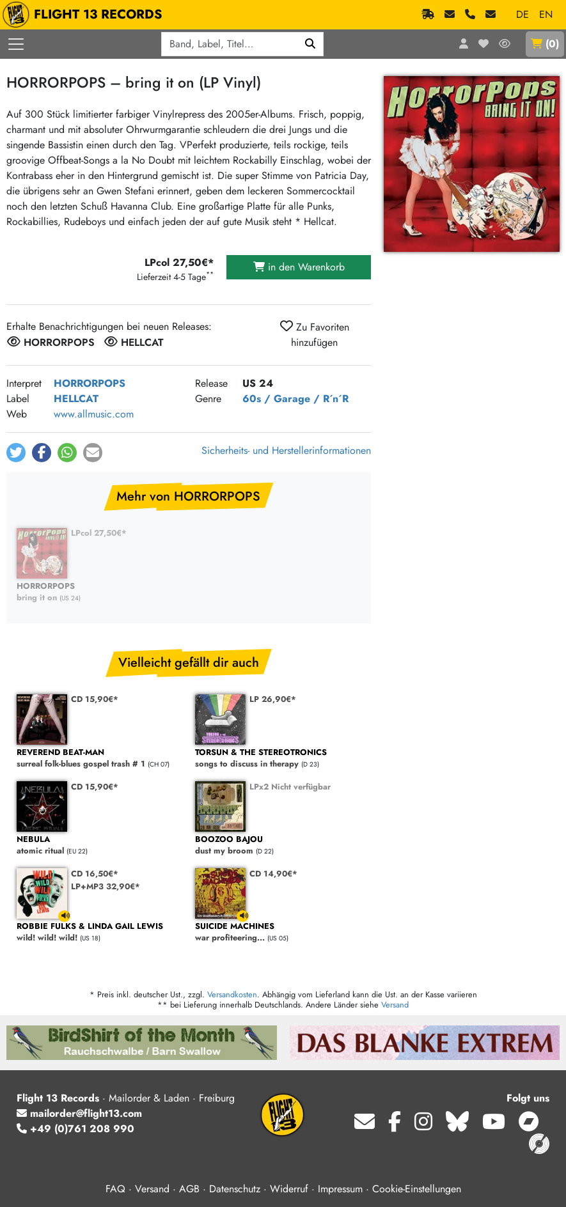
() (545, 43)
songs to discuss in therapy (278, 758)
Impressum (340, 1188)
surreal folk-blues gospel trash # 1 (99, 758)
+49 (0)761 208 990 (75, 1128)
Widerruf (289, 1188)
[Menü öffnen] (16, 44)
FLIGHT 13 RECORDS (85, 14)
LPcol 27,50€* (99, 533)
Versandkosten (232, 994)
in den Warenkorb (299, 267)
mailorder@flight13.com (79, 1113)
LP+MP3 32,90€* (105, 886)
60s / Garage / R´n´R (295, 398)
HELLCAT (76, 398)
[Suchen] (310, 44)
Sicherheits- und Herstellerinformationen (286, 450)
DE (522, 14)
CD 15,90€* (94, 699)
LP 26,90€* (272, 699)
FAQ (115, 1188)
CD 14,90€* (273, 874)
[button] (16, 452)
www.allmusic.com (94, 414)
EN (546, 14)
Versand (395, 1005)
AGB (189, 1188)
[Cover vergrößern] (472, 164)
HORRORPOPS (89, 383)
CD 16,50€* (94, 874)
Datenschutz (234, 1188)
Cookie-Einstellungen (416, 1188)
